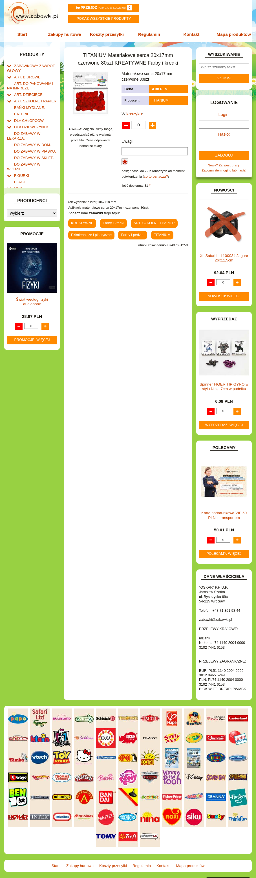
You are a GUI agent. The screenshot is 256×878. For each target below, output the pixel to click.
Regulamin (149, 33)
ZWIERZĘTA (23, 313)
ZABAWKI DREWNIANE (32, 301)
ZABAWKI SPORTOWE (31, 307)
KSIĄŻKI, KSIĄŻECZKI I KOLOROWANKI (28, 223)
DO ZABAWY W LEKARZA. (34, 127)
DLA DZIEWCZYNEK (29, 121)
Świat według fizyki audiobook (32, 440)
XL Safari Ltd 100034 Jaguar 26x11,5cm (224, 254)
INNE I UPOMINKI (27, 175)
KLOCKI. (20, 203)
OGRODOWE (24, 255)
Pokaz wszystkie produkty (104, 19)
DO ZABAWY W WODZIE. (33, 151)
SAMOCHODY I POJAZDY (34, 283)
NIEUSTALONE (25, 319)
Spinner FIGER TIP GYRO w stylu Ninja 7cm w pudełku (224, 382)
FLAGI (19, 163)
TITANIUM (159, 100)
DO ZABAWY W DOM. (30, 133)
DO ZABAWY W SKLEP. (32, 145)
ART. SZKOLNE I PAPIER (33, 97)
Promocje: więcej (32, 479)
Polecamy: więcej (224, 550)
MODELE (21, 237)
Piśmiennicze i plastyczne (90, 231)
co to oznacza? (155, 175)
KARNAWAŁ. (23, 197)
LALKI (18, 231)
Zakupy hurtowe (66, 33)
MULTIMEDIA (24, 243)
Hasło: (224, 132)
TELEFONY (23, 289)
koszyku (133, 112)
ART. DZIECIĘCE (27, 91)
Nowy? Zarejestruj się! (224, 162)
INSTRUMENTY (26, 181)
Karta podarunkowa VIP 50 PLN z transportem (224, 511)
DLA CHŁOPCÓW (27, 115)
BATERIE (21, 109)
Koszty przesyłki (107, 33)
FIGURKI (20, 157)
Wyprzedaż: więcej (224, 421)
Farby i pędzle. (129, 231)
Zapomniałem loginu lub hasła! (224, 167)
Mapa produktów (231, 33)
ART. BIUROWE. (26, 75)
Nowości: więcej (224, 292)
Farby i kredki (111, 220)
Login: (224, 113)
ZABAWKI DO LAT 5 (29, 295)
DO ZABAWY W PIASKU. (33, 139)
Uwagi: (128, 139)
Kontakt (190, 33)
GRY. (18, 169)
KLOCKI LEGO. (25, 209)
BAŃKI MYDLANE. (28, 103)
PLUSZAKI (22, 261)
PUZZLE (20, 267)
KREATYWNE (24, 215)
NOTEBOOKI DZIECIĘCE (33, 249)
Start (25, 33)
